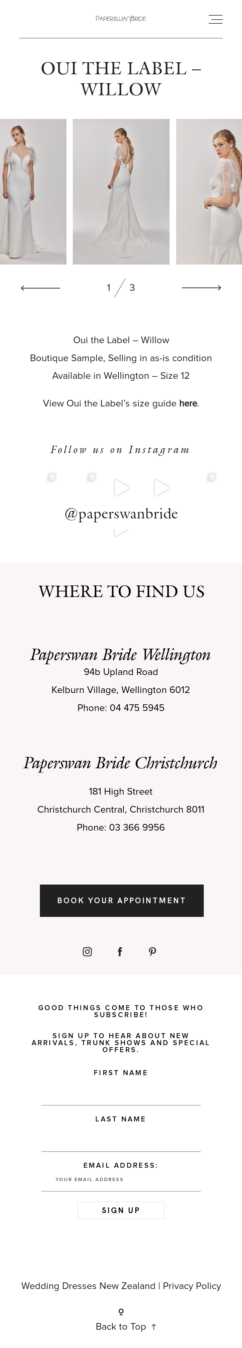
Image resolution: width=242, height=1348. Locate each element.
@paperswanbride (121, 516)
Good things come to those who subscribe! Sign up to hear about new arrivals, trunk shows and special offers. (121, 1032)
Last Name (120, 1122)
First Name (121, 1076)
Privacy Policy (192, 1289)
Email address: (121, 1179)
